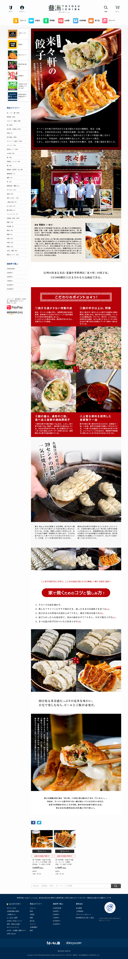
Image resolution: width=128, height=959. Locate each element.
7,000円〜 (10, 281)
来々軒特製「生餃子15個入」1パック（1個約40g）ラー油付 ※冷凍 (64, 862)
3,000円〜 (10, 273)
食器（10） (10, 194)
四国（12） (10, 246)
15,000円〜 (10, 289)
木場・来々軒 (37, 874)
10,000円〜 (10, 285)
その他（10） (11, 153)
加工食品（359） (12, 137)
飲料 (31, 930)
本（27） (9, 182)
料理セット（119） (13, 149)
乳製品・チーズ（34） (14, 161)
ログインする (11, 908)
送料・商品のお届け (13, 924)
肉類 (31, 918)
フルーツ (19, 20)
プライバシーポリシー (83, 914)
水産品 (34, 20)
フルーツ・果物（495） (14, 121)
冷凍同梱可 (33, 927)
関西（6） (10, 234)
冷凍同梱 (79, 20)
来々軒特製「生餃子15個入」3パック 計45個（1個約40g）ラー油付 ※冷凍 (41, 862)
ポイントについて (13, 927)
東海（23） (10, 230)
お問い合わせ (11, 934)
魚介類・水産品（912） (14, 129)
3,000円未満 (10, 269)
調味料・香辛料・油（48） (15, 169)
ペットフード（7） (13, 214)
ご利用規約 (79, 911)
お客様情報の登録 (13, 911)
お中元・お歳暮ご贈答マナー (16, 930)
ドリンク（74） (12, 145)
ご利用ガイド (11, 914)
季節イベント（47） (13, 255)
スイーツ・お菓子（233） (15, 141)
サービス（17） (12, 190)
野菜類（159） (11, 117)
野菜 (31, 911)
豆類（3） (10, 133)
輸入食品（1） (11, 210)
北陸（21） (10, 238)
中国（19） (10, 242)
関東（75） (10, 222)
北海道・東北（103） (13, 218)
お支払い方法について (14, 921)
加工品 (94, 20)
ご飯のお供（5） (12, 202)
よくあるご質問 (12, 918)
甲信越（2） (11, 226)
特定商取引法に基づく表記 (85, 918)
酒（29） (9, 165)
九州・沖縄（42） (12, 251)
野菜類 (49, 20)
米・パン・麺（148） (13, 113)
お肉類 (63, 20)
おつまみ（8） (11, 206)
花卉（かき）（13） (13, 198)
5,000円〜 (10, 277)
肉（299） (10, 125)
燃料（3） (10, 178)
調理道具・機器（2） (13, 186)
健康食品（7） (11, 174)
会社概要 (79, 908)
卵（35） (9, 157)
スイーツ (108, 20)
